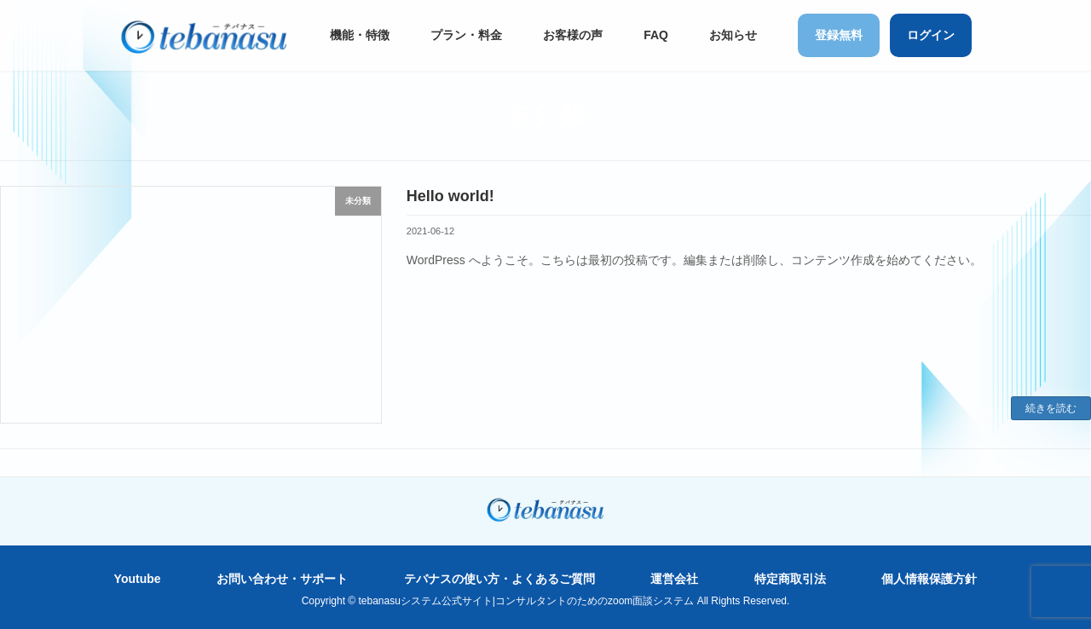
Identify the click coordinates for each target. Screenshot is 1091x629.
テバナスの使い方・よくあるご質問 (499, 579)
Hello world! (450, 196)
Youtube (137, 579)
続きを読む (1051, 408)
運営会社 (674, 579)
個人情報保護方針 (929, 579)
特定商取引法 (790, 579)
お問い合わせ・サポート (282, 579)
